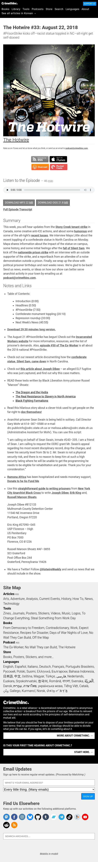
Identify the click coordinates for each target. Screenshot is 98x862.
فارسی (61, 676)
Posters (31, 613)
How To (78, 599)
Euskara (8, 681)
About (85, 9)
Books (5, 9)
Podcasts (38, 9)
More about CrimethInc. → (75, 735)
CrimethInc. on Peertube (77, 817)
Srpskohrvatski (26, 681)
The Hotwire (66, 647)
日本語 (8, 676)
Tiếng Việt (71, 686)
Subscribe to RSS (40, 159)
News (89, 599)
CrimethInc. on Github (38, 817)
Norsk (41, 691)
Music (66, 613)
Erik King (75, 492)
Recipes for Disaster (34, 633)
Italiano (32, 667)
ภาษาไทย (30, 686)
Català (83, 686)
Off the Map (40, 637)
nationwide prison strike (33, 252)
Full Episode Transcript (17, 209)
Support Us (89, 4)
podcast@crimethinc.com (77, 148)
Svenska (77, 681)
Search (59, 9)
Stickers (43, 613)
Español (20, 667)
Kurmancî (28, 691)
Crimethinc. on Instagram (22, 817)
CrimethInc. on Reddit (6, 825)
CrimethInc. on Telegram (61, 817)
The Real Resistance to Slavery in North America (46, 396)
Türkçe (50, 676)
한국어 (43, 681)
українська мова (50, 686)
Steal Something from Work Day (53, 618)
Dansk (7, 686)
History (66, 599)
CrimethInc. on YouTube (85, 817)
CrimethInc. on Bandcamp (53, 817)
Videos (55, 613)
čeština (27, 676)
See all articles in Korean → (19, 13)
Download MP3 (19, 202)
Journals (18, 613)
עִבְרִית (17, 686)
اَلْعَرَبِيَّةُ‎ (89, 681)
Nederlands (75, 676)
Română (55, 681)
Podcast (9, 642)
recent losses (39, 235)
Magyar (39, 676)
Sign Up (88, 796)
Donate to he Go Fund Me (23, 481)
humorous (80, 231)
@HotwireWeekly (50, 569)
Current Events (49, 599)
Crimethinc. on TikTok (69, 817)
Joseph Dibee (60, 492)
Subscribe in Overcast (40, 167)
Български (59, 671)
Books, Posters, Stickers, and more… (28, 657)
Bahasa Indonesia (81, 671)
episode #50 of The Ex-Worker (59, 345)
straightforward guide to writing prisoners (44, 488)
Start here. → (83, 752)
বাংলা (66, 681)
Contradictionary (57, 628)
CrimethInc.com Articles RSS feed (14, 825)
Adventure (17, 599)
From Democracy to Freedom (23, 628)
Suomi (31, 671)
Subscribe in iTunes (58, 159)
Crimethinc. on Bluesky (30, 817)
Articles (8, 594)
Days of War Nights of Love (69, 633)
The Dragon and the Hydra (32, 392)
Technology (11, 604)
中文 (17, 676)
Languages (72, 9)
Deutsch (45, 667)
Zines (7, 613)
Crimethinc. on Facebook (14, 817)
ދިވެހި (5, 691)
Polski (21, 671)
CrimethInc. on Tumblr (46, 817)
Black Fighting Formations (32, 400)
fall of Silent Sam (74, 248)
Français (58, 667)
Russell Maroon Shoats (21, 497)
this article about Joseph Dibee (40, 369)
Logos (76, 613)
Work (74, 628)
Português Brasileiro (80, 667)
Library (16, 9)
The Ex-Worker (13, 647)
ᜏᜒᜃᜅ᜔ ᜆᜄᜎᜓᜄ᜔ (57, 691)
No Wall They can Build (41, 647)
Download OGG (53, 202)
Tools (26, 9)
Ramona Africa (16, 477)
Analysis (32, 599)
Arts (6, 599)
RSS (17, 594)
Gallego (15, 691)
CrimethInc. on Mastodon (6, 817)
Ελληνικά (43, 671)
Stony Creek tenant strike (71, 227)
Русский (9, 671)
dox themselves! (31, 412)
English (8, 667)
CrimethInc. (10, 3)
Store (49, 9)
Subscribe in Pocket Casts (58, 167)
